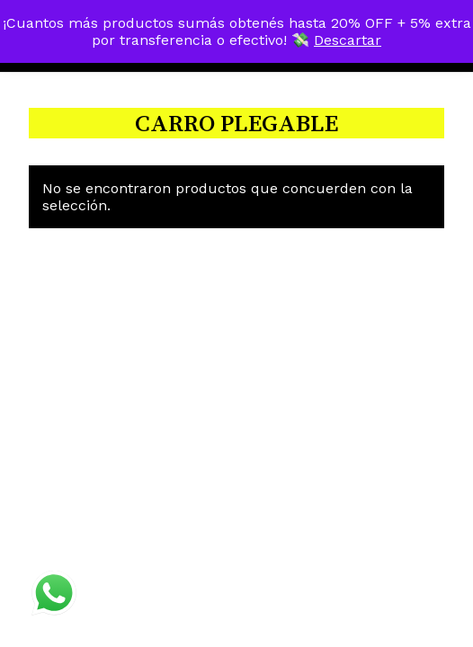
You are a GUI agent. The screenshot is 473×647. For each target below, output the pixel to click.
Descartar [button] (347, 40)
